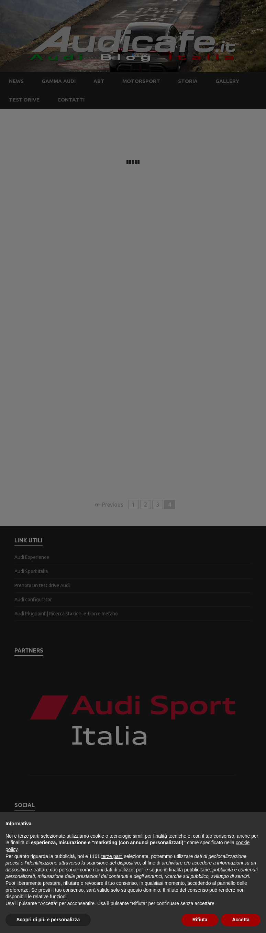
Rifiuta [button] (200, 919)
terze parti (112, 856)
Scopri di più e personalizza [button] (48, 919)
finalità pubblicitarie (189, 869)
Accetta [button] (241, 919)
